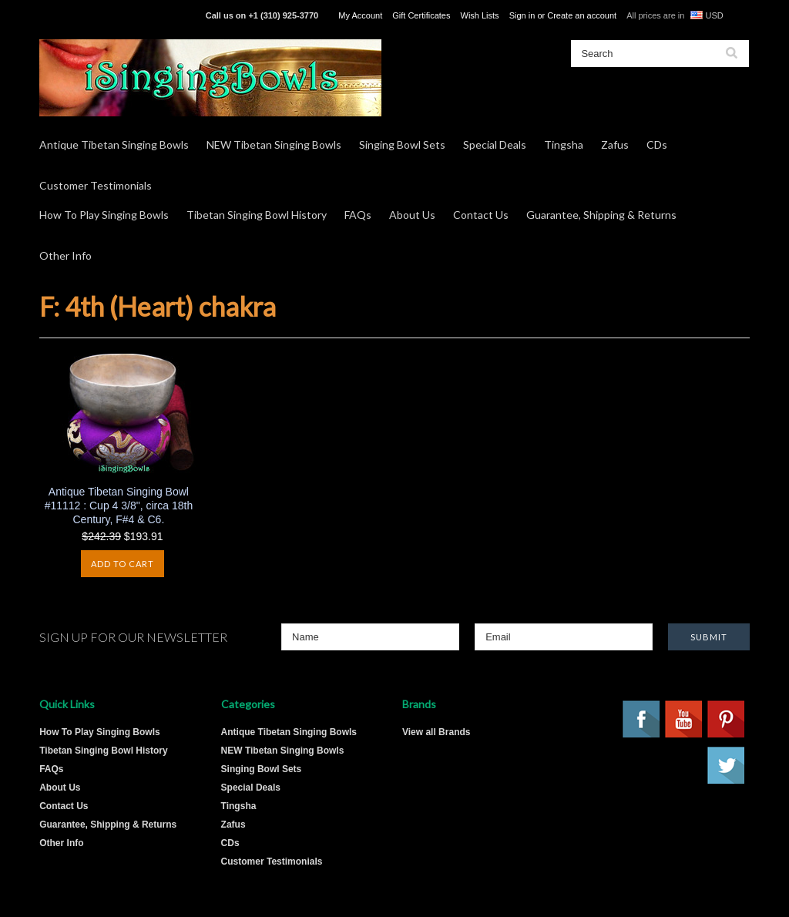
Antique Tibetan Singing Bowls (114, 144)
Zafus (615, 144)
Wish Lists (480, 15)
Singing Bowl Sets (402, 144)
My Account (360, 15)
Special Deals (494, 144)
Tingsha (563, 144)
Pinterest (726, 719)
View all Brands (436, 732)
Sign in (522, 15)
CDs (656, 144)
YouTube (684, 719)
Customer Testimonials (95, 185)
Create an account (581, 15)
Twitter (726, 766)
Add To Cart (122, 564)
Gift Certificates (421, 15)
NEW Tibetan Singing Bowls (273, 144)
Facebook (642, 719)
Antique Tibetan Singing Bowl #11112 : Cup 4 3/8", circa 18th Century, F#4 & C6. (119, 505)
